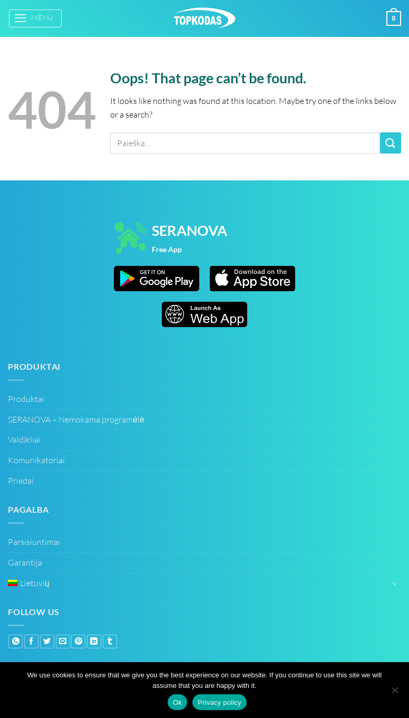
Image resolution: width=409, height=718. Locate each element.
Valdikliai (24, 439)
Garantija (25, 562)
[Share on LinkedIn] (94, 641)
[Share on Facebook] (31, 641)
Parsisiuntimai (34, 542)
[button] (35, 18)
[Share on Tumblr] (110, 641)
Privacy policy (219, 702)
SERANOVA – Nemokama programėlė (76, 419)
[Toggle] (394, 583)
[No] (394, 691)
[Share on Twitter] (47, 641)
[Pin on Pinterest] (78, 641)
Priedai (21, 480)
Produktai (26, 399)
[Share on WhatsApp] (15, 641)
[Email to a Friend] (63, 641)
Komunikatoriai (36, 460)
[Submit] (390, 142)
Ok (177, 702)
